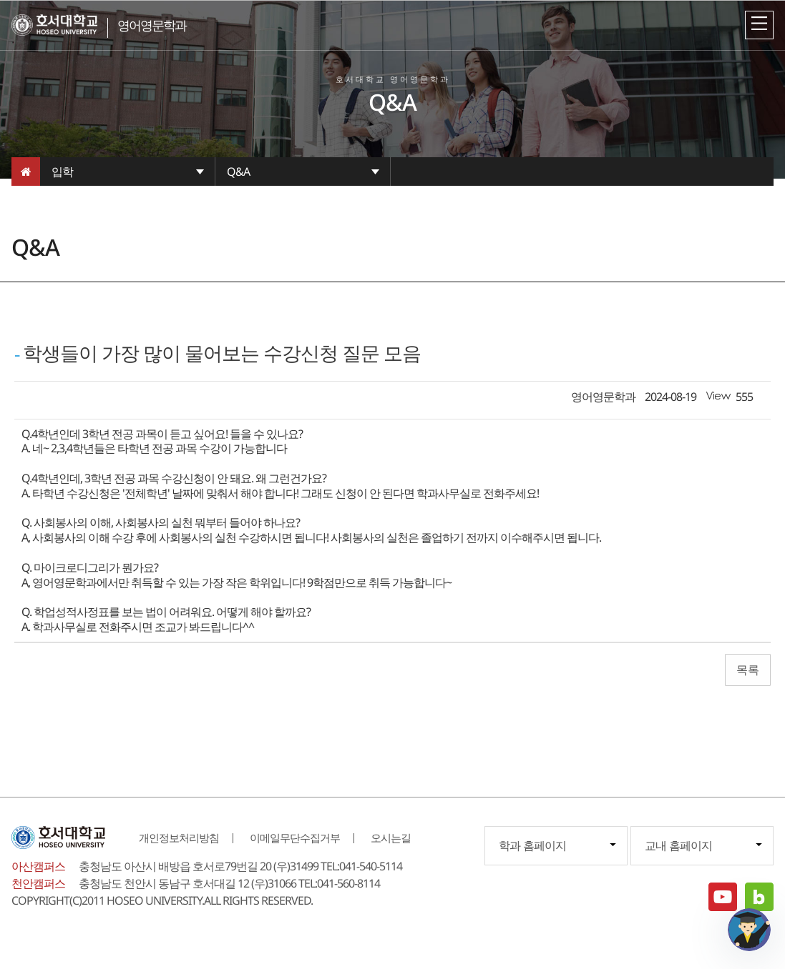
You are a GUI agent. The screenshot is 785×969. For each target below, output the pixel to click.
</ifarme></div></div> (749, 929)
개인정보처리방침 (179, 837)
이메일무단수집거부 (295, 837)
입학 (62, 171)
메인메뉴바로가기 (0, 0)
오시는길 (391, 837)
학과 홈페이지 (532, 845)
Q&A (238, 171)
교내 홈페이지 (678, 845)
